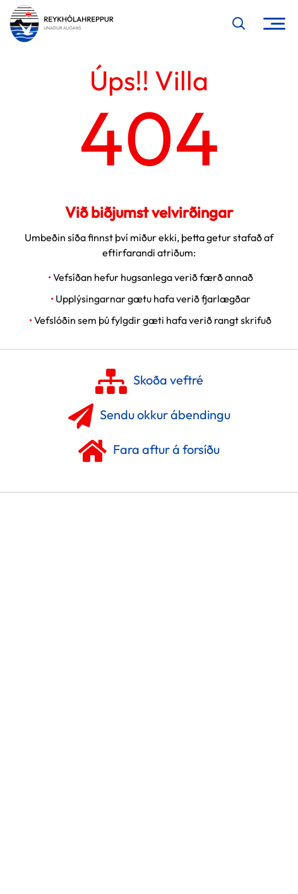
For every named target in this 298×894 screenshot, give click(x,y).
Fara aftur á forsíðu (149, 450)
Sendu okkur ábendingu (149, 416)
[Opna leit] (239, 23)
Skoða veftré (149, 381)
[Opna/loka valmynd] (274, 23)
